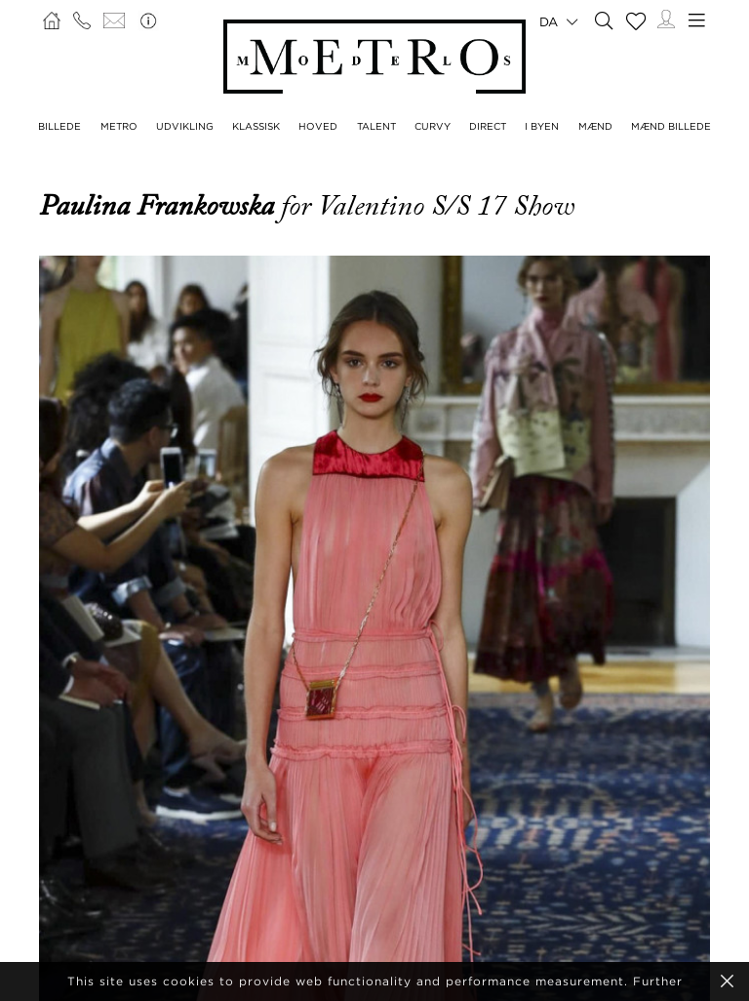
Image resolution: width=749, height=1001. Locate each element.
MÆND (595, 126)
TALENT (376, 126)
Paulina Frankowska (160, 205)
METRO (119, 126)
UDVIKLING (185, 126)
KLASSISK (256, 126)
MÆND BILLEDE (671, 126)
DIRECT (487, 126)
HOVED (317, 126)
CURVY (432, 126)
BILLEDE (59, 126)
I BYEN (542, 126)
